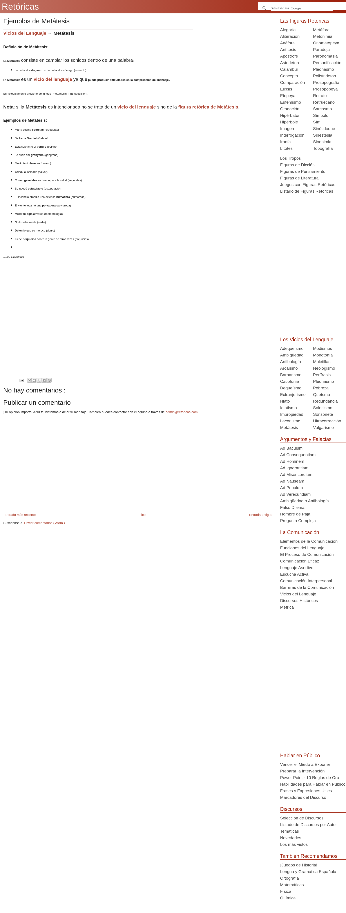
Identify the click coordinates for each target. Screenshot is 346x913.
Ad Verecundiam (295, 494)
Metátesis (289, 427)
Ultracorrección (327, 421)
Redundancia (325, 401)
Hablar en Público (300, 755)
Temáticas (289, 831)
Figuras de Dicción (297, 165)
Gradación (289, 109)
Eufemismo (290, 102)
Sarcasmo (322, 109)
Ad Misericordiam (296, 474)
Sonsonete (323, 414)
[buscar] (302, 8)
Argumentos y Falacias (306, 439)
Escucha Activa (294, 574)
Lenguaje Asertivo (296, 567)
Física (285, 891)
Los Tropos (290, 158)
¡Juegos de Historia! (298, 865)
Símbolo (320, 115)
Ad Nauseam (292, 481)
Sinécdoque (324, 128)
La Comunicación (299, 532)
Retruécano (324, 102)
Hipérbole (289, 122)
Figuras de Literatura (299, 178)
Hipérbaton (290, 115)
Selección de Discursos (301, 818)
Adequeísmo (292, 348)
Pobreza (321, 388)
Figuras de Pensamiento (302, 171)
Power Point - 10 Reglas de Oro (309, 777)
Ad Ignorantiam (294, 468)
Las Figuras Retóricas (304, 21)
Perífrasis (322, 374)
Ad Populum (291, 487)
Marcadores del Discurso (303, 797)
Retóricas (20, 6)
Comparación (292, 82)
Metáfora (321, 29)
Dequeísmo (290, 388)
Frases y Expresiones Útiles (306, 790)
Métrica (287, 607)
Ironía (285, 141)
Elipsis (286, 89)
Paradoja (321, 49)
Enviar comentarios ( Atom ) (44, 523)
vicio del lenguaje (53, 79)
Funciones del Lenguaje (302, 548)
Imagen (287, 128)
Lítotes (286, 148)
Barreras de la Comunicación (307, 587)
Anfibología (290, 361)
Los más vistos (294, 844)
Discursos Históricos (299, 600)
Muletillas (321, 361)
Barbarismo (290, 374)
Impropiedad (291, 414)
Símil (317, 122)
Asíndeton (289, 62)
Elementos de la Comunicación (309, 541)
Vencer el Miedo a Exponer (305, 764)
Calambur (289, 69)
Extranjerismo (293, 394)
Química (288, 898)
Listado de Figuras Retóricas (306, 191)
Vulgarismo (323, 427)
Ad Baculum (291, 448)
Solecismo (322, 407)
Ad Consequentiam (298, 454)
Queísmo (321, 394)
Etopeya (287, 95)
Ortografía (289, 878)
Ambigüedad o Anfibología (304, 501)
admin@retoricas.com (182, 412)
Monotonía (323, 355)
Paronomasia (325, 56)
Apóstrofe (289, 56)
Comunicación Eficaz (299, 561)
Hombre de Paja (295, 514)
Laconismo (290, 421)
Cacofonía (289, 381)
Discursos (291, 809)
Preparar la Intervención (302, 771)
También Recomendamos (308, 856)
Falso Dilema (292, 507)
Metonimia (322, 36)
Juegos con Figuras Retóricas (307, 184)
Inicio (142, 515)
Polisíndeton (324, 76)
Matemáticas (292, 884)
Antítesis (288, 49)
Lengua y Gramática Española (308, 871)
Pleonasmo (323, 69)
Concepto (289, 76)
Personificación (327, 62)
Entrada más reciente (20, 515)
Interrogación (292, 135)
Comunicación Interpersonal (306, 581)
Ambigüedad (292, 355)
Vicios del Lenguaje (24, 33)
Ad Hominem (292, 461)
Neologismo (324, 368)
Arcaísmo (289, 368)
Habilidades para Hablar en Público (313, 784)
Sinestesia (322, 135)
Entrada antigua (260, 515)
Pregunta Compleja (298, 520)
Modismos (322, 348)
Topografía (323, 148)
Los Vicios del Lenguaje (306, 339)
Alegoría (288, 29)
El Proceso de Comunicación (307, 554)
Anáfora (287, 43)
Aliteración (290, 36)
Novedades (290, 837)
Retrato (320, 95)
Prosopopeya (325, 89)
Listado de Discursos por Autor (308, 824)
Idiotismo (288, 407)
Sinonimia (322, 141)
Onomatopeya (326, 43)
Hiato (285, 401)
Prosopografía (326, 82)
